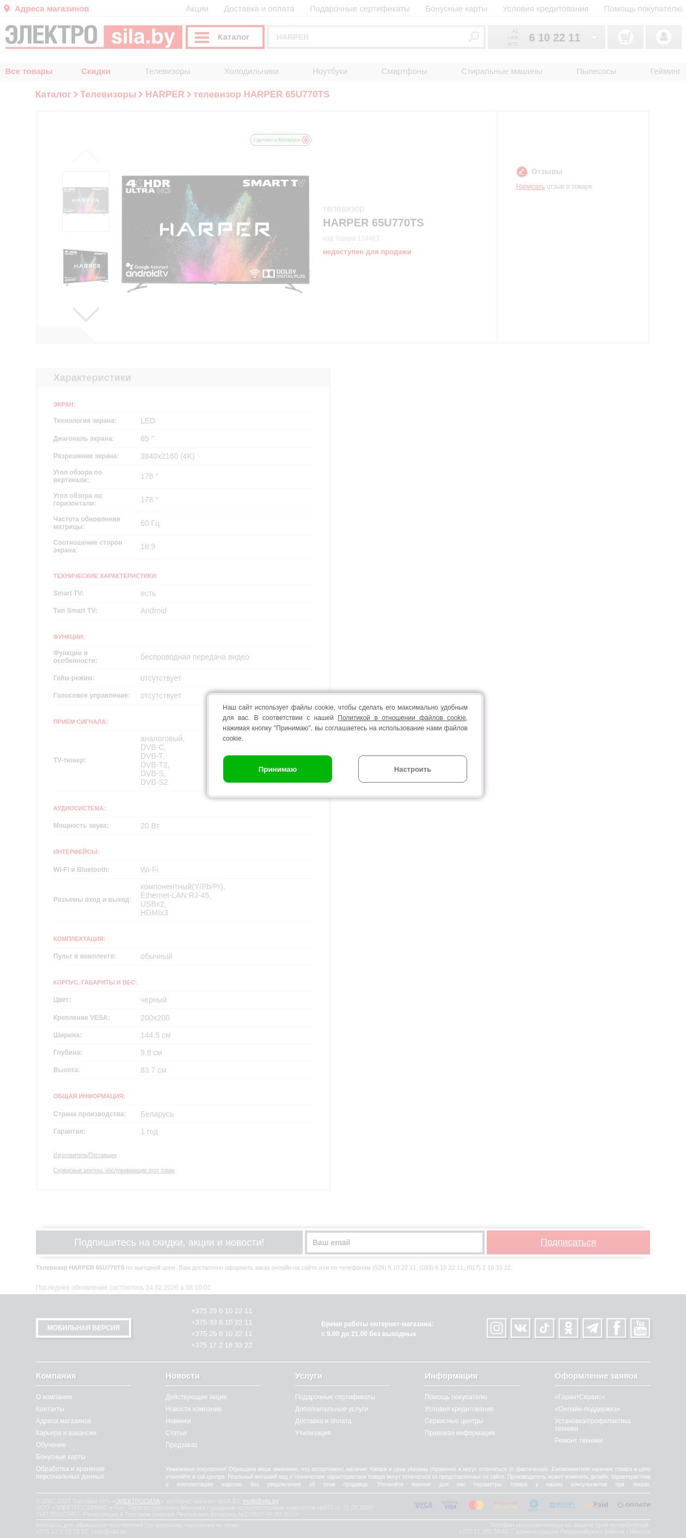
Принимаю (278, 769)
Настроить (412, 769)
